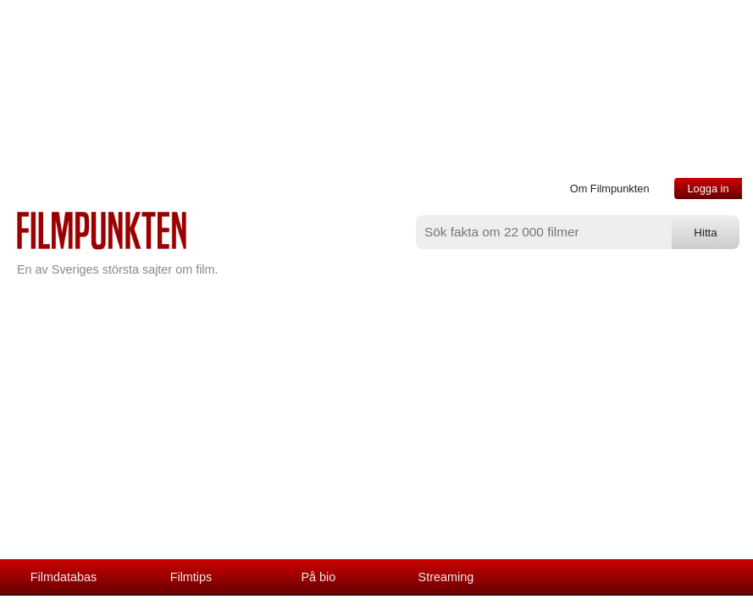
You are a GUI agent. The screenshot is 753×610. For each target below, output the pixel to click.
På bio (319, 577)
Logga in (707, 188)
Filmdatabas (63, 577)
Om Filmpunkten (610, 188)
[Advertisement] (376, 432)
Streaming (446, 577)
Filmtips (191, 577)
